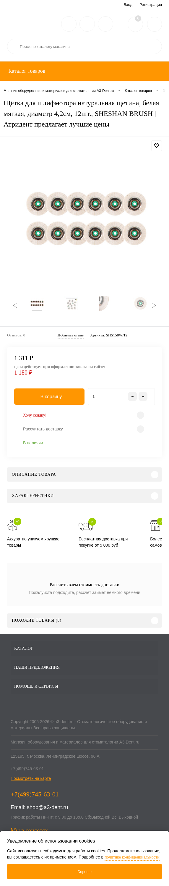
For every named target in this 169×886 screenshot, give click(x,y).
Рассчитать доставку (43, 432)
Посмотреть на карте (31, 781)
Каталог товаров (26, 71)
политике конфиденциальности (132, 857)
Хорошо (84, 871)
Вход (128, 4)
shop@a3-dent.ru (47, 810)
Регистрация (150, 4)
